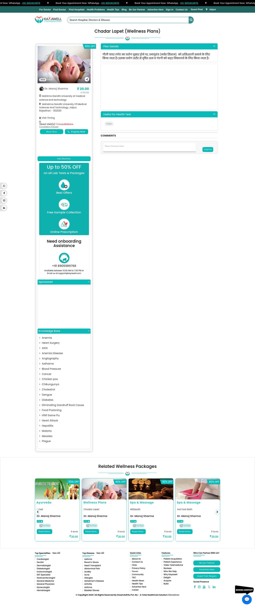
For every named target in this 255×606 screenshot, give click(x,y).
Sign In (169, 9)
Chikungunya (49, 384)
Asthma (88, 559)
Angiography (49, 358)
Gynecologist (43, 587)
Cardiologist (43, 559)
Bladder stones (91, 590)
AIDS (43, 348)
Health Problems (96, 9)
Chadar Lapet (91, 509)
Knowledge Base (64, 331)
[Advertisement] (64, 306)
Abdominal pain (92, 568)
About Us (136, 558)
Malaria (45, 431)
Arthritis (88, 584)
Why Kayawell (170, 574)
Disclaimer (174, 594)
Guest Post (197, 9)
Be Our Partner (137, 9)
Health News (138, 580)
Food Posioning (50, 410)
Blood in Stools (91, 562)
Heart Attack (48, 420)
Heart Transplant (92, 565)
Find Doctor (59, 9)
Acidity (87, 571)
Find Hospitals (76, 9)
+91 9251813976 (33, 3)
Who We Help (170, 571)
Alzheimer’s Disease (94, 581)
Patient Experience (173, 561)
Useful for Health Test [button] (117, 114)
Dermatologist (44, 565)
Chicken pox (48, 379)
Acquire (167, 580)
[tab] (159, 46)
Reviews (168, 568)
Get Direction (64, 158)
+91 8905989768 (64, 266)
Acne (86, 574)
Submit (208, 149)
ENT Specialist (43, 574)
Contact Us (182, 9)
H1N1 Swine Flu (49, 415)
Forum (135, 571)
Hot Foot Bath (184, 509)
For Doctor (45, 9)
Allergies (88, 577)
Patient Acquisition (173, 558)
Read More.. (44, 531)
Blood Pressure (50, 369)
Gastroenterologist (46, 577)
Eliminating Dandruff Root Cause (61, 405)
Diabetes (46, 400)
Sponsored (64, 281)
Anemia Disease (51, 353)
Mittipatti (135, 509)
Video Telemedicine (173, 565)
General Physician (45, 584)
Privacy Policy (138, 568)
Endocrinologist (44, 571)
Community (138, 574)
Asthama (46, 363)
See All (56, 553)
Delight (167, 577)
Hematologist (43, 590)
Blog (124, 9)
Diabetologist (43, 568)
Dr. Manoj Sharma (56, 89)
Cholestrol (47, 389)
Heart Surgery (49, 343)
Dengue (45, 395)
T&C (134, 577)
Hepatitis (46, 426)
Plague (45, 441)
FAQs (134, 565)
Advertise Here (155, 9)
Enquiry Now (76, 131)
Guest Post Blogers (206, 576)
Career (135, 589)
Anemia (45, 338)
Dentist (40, 562)
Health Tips (113, 9)
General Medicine (45, 581)
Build (166, 583)
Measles (45, 436)
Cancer (45, 374)
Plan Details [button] (111, 46)
